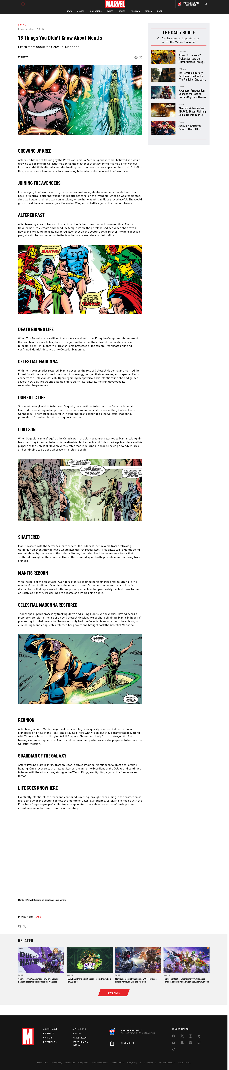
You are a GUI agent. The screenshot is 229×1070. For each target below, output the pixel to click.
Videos (148, 11)
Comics (80, 11)
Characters (96, 11)
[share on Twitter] (182, 1036)
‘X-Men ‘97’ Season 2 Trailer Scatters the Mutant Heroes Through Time (192, 60)
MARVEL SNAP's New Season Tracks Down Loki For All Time (89, 980)
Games (110, 11)
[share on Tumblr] (198, 1036)
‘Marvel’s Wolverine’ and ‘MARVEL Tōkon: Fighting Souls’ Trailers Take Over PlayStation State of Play (192, 114)
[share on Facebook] (136, 57)
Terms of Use (42, 1063)
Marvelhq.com (80, 1038)
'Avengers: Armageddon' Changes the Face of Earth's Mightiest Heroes (192, 94)
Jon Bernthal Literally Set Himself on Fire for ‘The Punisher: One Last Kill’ (192, 78)
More (159, 11)
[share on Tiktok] (173, 1049)
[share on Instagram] (190, 1036)
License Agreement (148, 1063)
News (69, 11)
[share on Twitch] (198, 1043)
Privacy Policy (56, 1063)
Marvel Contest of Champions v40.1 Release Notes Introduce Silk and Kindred (136, 980)
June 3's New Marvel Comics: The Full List (190, 127)
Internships (50, 1042)
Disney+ (77, 1033)
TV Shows (135, 11)
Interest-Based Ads (167, 1063)
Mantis (37, 916)
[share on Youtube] (173, 1043)
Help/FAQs (48, 1033)
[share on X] (140, 57)
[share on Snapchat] (182, 1043)
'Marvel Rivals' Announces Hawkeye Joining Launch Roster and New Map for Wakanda (38, 980)
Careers (48, 1038)
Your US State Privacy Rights (77, 1063)
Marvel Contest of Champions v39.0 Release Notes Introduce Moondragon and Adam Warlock (186, 980)
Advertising (79, 1029)
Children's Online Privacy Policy (124, 1063)
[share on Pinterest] (190, 1043)
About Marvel (51, 1029)
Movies (122, 11)
